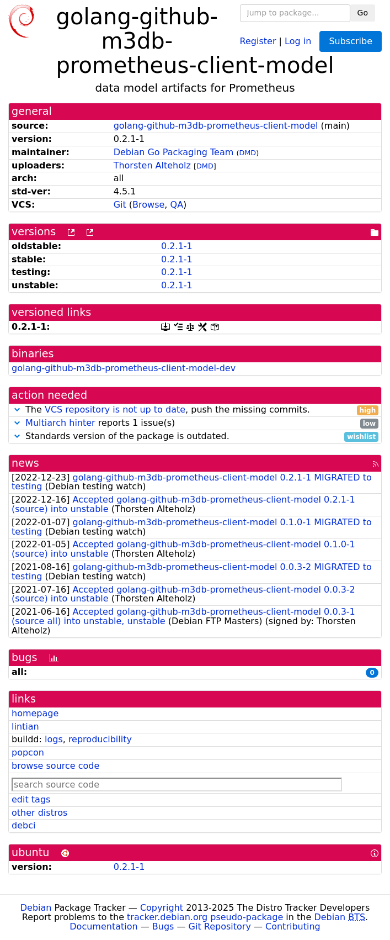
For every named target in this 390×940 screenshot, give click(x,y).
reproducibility (100, 739)
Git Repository (220, 926)
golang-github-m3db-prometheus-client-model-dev (124, 368)
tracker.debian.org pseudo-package (205, 917)
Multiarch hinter (60, 423)
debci (23, 825)
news (25, 463)
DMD (247, 153)
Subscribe (350, 41)
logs (54, 739)
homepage (35, 713)
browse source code (55, 766)
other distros (39, 812)
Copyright (161, 907)
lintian (25, 726)
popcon (28, 752)
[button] (17, 409)
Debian (36, 907)
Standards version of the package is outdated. (195, 436)
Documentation (103, 926)
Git (120, 204)
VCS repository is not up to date (115, 409)
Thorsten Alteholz (152, 165)
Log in (298, 40)
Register (258, 40)
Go (362, 12)
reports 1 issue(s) (195, 423)
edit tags (31, 799)
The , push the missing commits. (195, 410)
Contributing (292, 926)
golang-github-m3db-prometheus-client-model (216, 125)
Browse (148, 204)
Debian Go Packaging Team (174, 152)
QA (177, 204)
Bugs (163, 926)
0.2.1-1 (177, 246)
